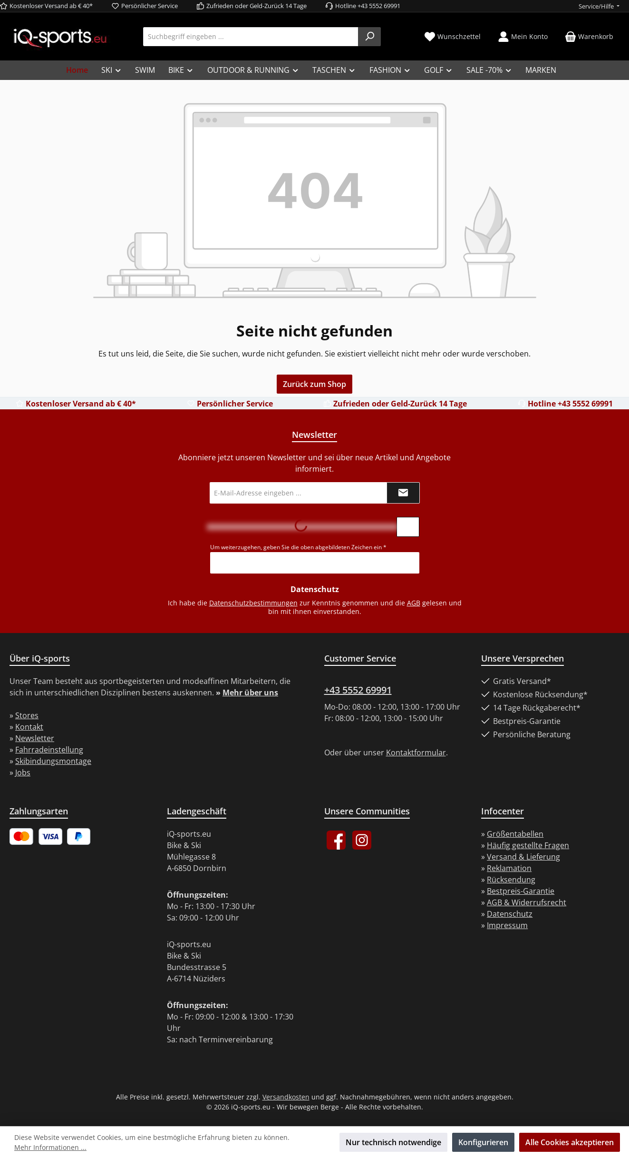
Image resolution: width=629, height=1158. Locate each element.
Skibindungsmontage (53, 761)
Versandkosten (286, 1096)
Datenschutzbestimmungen (253, 602)
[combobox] (250, 36)
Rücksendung (511, 879)
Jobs (22, 772)
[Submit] (403, 493)
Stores (27, 715)
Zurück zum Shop (314, 384)
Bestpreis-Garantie (520, 891)
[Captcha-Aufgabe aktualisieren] (408, 527)
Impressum (507, 925)
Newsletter (34, 738)
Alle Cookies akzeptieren (569, 1142)
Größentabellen (515, 834)
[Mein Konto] (523, 36)
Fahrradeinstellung (49, 749)
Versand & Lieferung (523, 856)
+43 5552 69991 (358, 689)
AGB (413, 602)
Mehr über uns (250, 692)
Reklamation (509, 868)
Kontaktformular (416, 752)
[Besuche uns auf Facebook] (336, 840)
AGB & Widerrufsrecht (526, 902)
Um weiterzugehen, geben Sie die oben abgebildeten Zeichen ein (298, 547)
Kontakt (29, 727)
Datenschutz (509, 914)
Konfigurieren (483, 1142)
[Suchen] (369, 36)
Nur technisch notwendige (393, 1142)
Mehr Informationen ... (50, 1147)
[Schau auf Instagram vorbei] (362, 840)
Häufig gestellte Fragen (528, 845)
